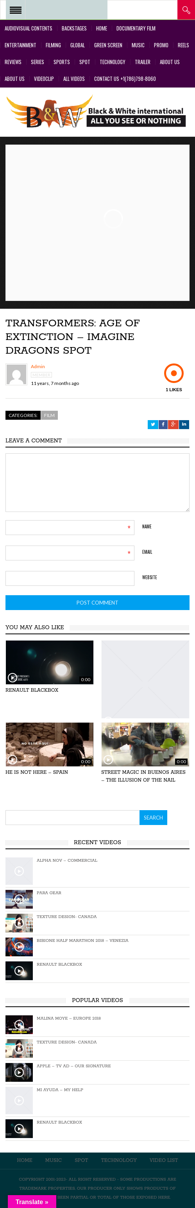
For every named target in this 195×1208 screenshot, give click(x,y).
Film (49, 415)
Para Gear (49, 893)
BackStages (74, 28)
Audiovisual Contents (28, 28)
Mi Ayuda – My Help (60, 1090)
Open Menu (15, 10)
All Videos (74, 78)
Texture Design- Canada (67, 917)
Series (37, 62)
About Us (170, 62)
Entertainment (20, 45)
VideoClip (44, 78)
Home (101, 28)
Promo (161, 45)
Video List (164, 1160)
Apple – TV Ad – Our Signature (74, 1066)
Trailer (142, 62)
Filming (53, 45)
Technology (112, 62)
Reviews (13, 62)
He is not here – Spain (36, 772)
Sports (62, 62)
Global (77, 45)
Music (138, 45)
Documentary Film (136, 28)
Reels (183, 45)
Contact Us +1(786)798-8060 (125, 78)
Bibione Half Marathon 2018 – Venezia (83, 940)
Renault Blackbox (31, 690)
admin (38, 366)
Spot (84, 62)
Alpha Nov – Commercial (67, 860)
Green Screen (108, 45)
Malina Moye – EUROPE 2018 (69, 1018)
